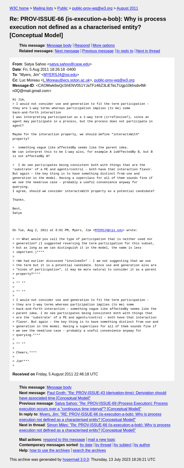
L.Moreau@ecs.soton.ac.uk (66, 80)
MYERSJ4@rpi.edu (60, 75)
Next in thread (148, 51)
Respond (82, 45)
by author (142, 445)
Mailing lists (43, 8)
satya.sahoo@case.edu (69, 64)
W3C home (19, 8)
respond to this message (64, 440)
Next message (67, 51)
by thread (103, 445)
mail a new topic (101, 440)
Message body (59, 45)
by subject (122, 445)
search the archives (89, 450)
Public (62, 8)
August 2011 (127, 8)
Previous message (98, 51)
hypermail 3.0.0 (76, 459)
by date (86, 445)
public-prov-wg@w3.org (92, 8)
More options (104, 45)
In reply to (124, 51)
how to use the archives (50, 450)
